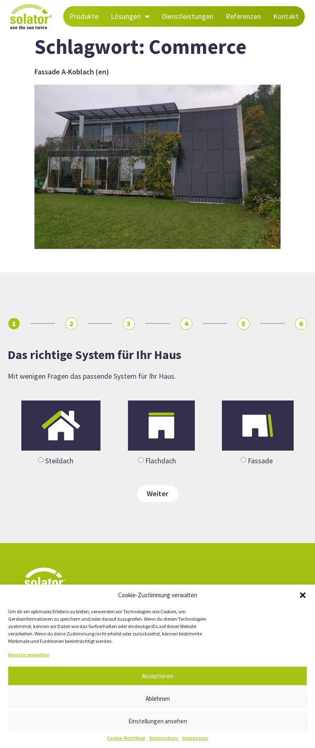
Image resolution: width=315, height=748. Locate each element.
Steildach (59, 460)
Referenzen (243, 16)
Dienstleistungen (187, 16)
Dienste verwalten (28, 654)
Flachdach (160, 460)
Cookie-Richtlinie (126, 738)
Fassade (260, 460)
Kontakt (286, 16)
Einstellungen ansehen (157, 721)
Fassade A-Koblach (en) (71, 71)
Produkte (83, 16)
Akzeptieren (157, 676)
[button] (303, 595)
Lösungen (130, 16)
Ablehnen (158, 698)
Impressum (195, 738)
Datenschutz (163, 738)
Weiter (157, 493)
